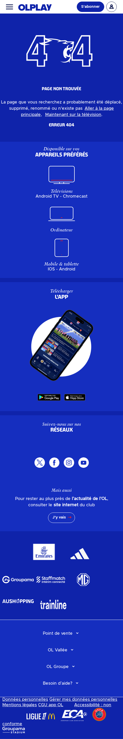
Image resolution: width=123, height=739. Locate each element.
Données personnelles (25, 699)
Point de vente (58, 633)
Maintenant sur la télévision (73, 115)
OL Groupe (57, 667)
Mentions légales (19, 705)
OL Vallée (57, 650)
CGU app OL (50, 705)
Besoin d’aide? (57, 683)
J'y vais (59, 517)
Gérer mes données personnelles (83, 699)
